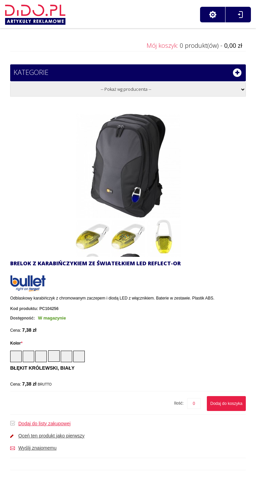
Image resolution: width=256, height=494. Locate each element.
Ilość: (179, 403)
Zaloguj (240, 14)
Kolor (16, 343)
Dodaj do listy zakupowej (44, 423)
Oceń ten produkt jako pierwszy (51, 435)
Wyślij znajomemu (37, 448)
